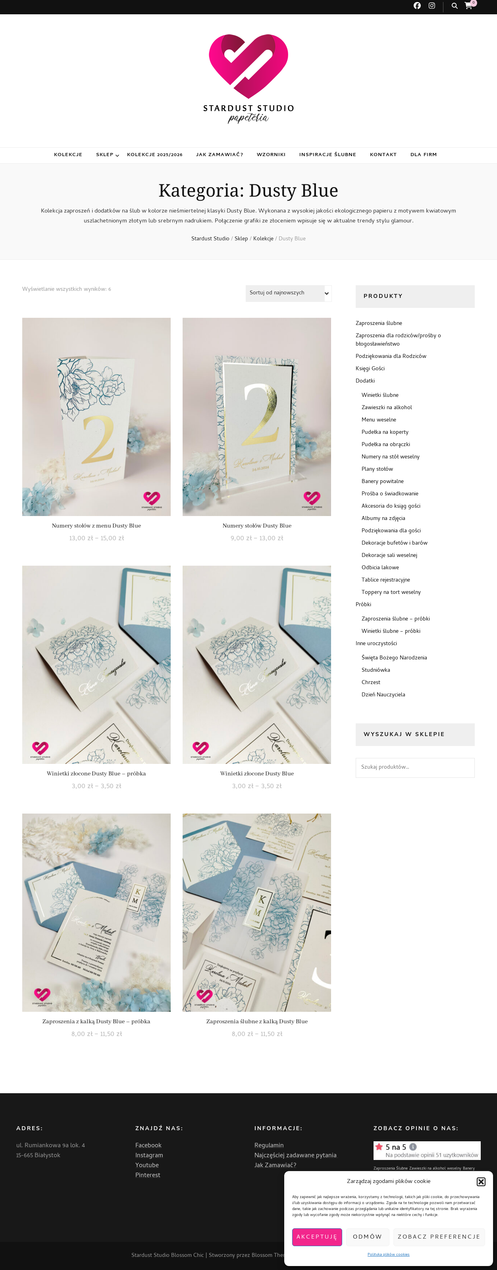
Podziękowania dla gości (391, 531)
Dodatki (365, 381)
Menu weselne (379, 420)
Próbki (363, 605)
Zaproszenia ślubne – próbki (396, 619)
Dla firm (423, 155)
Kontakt (383, 155)
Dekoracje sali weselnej (389, 556)
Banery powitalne (383, 482)
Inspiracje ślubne (328, 155)
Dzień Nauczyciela (383, 695)
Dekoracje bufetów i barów (395, 543)
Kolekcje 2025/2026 (155, 155)
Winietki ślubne (380, 395)
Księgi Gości (370, 369)
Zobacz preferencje (439, 1237)
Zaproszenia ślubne (379, 324)
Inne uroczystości (376, 644)
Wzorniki (271, 155)
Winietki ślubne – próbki (391, 631)
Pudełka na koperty (385, 432)
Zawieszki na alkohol (387, 408)
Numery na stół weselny (391, 457)
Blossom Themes (272, 1255)
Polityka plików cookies (389, 1255)
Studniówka (376, 670)
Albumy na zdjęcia (383, 519)
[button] (481, 1182)
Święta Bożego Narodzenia (394, 658)
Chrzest (371, 683)
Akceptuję (317, 1237)
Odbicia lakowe (380, 568)
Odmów (368, 1237)
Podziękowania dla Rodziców (391, 356)
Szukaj (464, 767)
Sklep (105, 155)
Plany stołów (377, 469)
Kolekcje (68, 155)
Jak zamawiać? (219, 155)
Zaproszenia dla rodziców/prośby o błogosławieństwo (398, 340)
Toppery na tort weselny (391, 592)
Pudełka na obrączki (386, 445)
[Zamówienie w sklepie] (289, 293)
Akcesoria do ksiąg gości (391, 506)
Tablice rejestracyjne (386, 580)
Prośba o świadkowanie (390, 494)
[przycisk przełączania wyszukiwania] (455, 6)
